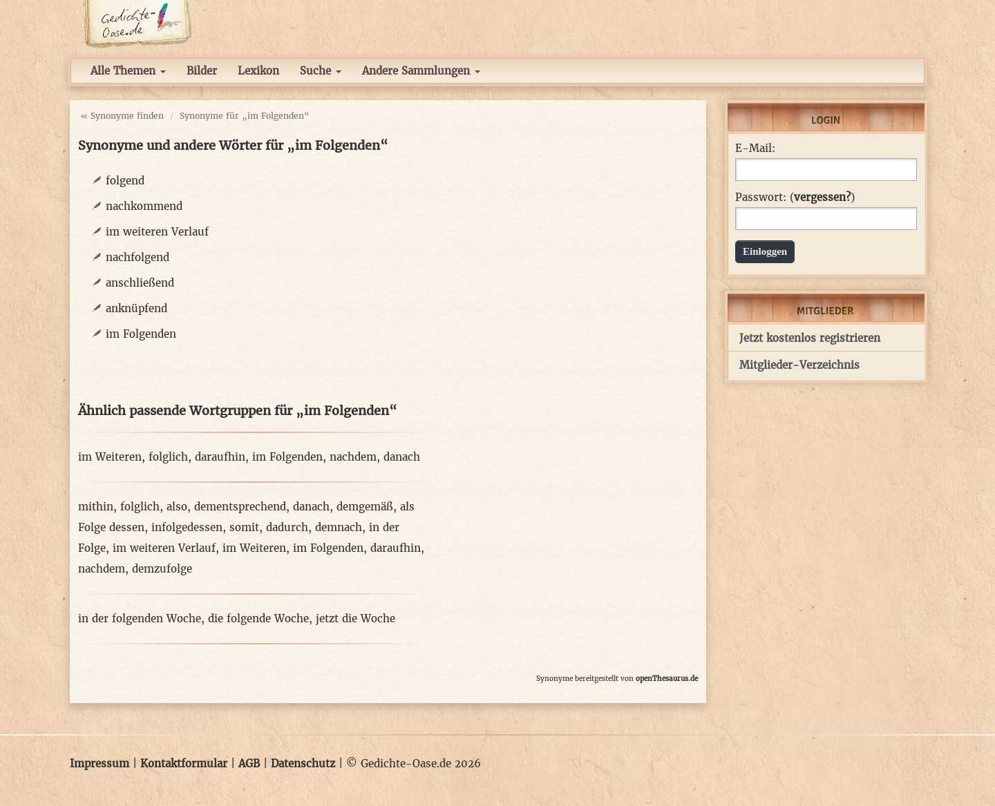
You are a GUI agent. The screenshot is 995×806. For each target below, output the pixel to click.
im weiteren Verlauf (157, 231)
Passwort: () (795, 197)
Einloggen (765, 251)
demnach (338, 527)
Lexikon (258, 70)
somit (244, 527)
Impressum (99, 763)
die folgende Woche (258, 618)
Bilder (202, 70)
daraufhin (220, 456)
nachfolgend (137, 257)
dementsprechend (240, 506)
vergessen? (822, 197)
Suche (320, 70)
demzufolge (162, 568)
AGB (249, 763)
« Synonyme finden (122, 116)
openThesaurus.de (667, 678)
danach (401, 456)
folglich (168, 456)
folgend (125, 180)
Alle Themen (128, 70)
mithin (95, 506)
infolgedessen (186, 527)
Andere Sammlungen (421, 70)
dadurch (287, 527)
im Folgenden (141, 333)
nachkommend (144, 206)
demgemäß (365, 506)
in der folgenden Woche (139, 618)
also (177, 506)
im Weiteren (110, 456)
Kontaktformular (183, 763)
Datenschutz (303, 763)
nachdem (353, 456)
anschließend (140, 282)
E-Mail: (755, 148)
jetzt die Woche (355, 618)
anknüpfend (136, 308)
